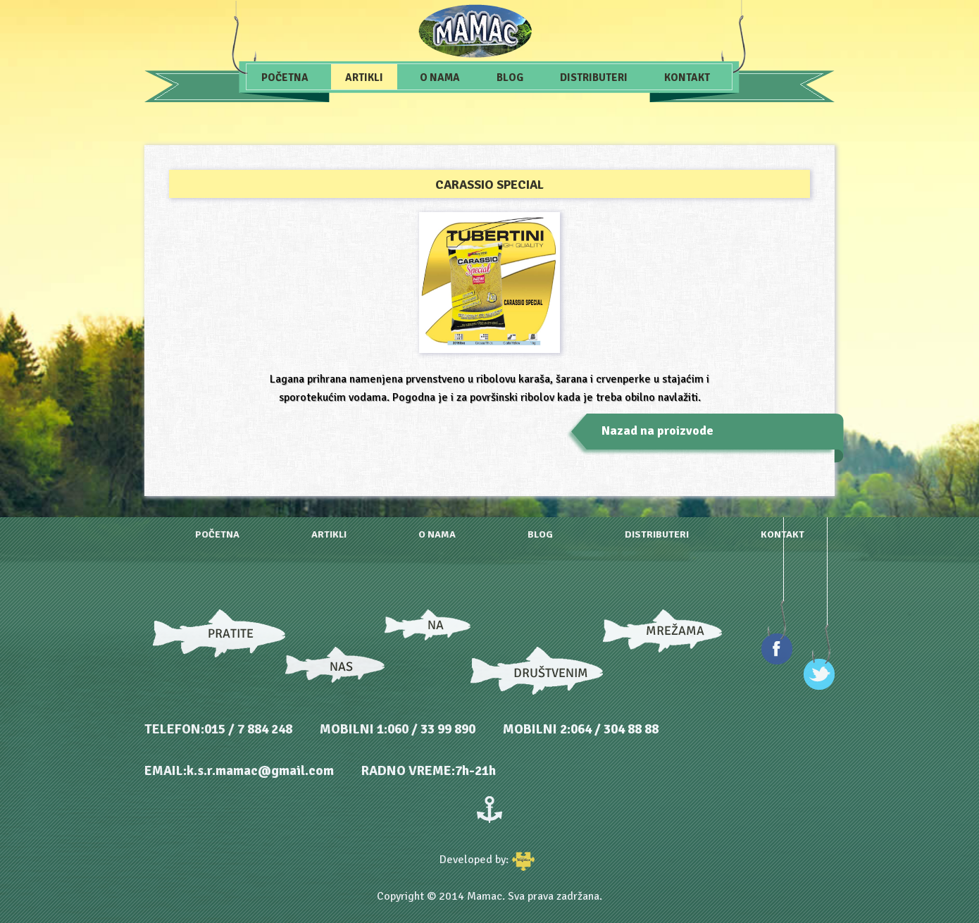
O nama (440, 77)
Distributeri (594, 77)
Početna (284, 77)
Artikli (364, 77)
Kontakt (687, 77)
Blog (510, 77)
